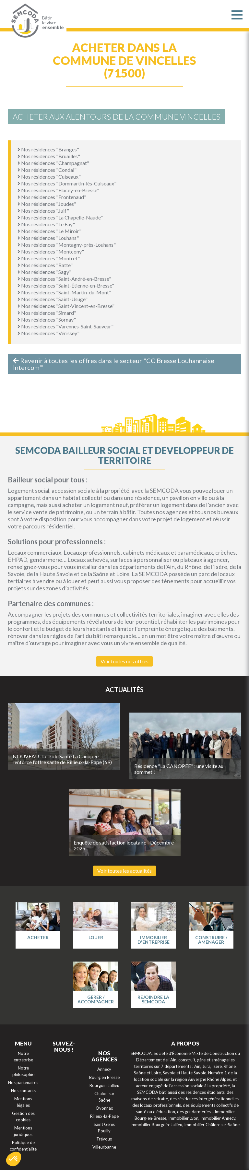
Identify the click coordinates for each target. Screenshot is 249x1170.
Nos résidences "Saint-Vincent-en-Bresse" (66, 306)
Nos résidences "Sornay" (47, 319)
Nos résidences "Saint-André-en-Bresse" (64, 279)
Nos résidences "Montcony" (51, 251)
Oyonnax (104, 1108)
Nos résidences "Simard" (47, 313)
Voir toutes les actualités (124, 871)
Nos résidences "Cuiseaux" (49, 176)
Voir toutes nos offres (124, 661)
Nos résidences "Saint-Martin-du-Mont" (64, 292)
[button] (13, 1159)
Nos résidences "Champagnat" (53, 163)
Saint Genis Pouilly (104, 1127)
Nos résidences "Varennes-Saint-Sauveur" (65, 326)
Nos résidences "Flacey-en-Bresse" (58, 190)
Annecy (104, 1069)
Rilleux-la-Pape (104, 1116)
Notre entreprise (23, 1056)
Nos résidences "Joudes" (47, 204)
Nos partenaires (23, 1082)
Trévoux (104, 1138)
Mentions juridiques (23, 1131)
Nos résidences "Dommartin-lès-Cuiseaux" (67, 183)
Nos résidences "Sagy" (44, 272)
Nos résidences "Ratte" (45, 265)
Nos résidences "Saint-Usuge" (53, 299)
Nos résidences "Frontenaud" (52, 197)
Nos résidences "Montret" (49, 258)
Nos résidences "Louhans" (48, 238)
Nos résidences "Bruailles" (49, 156)
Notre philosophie (23, 1071)
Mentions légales (23, 1102)
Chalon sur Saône (104, 1097)
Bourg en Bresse (104, 1077)
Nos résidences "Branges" (48, 149)
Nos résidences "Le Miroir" (49, 231)
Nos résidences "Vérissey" (48, 333)
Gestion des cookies (23, 1116)
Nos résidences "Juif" (43, 210)
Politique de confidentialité (23, 1146)
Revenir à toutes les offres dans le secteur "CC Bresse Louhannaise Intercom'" (113, 364)
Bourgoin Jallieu (104, 1085)
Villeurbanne (104, 1147)
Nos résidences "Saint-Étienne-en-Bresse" (66, 285)
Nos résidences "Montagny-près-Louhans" (67, 245)
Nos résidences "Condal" (47, 170)
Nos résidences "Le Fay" (46, 224)
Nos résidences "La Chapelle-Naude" (60, 217)
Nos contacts (23, 1090)
